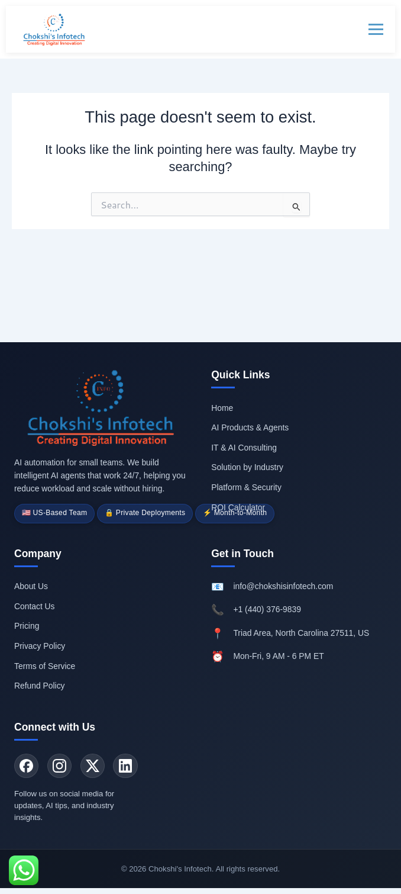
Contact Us (34, 604)
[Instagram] (62, 765)
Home (222, 404)
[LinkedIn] (131, 765)
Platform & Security (246, 483)
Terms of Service (44, 664)
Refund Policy (39, 684)
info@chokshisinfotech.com (283, 585)
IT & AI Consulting (244, 444)
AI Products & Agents (250, 424)
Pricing (26, 624)
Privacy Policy (39, 644)
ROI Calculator (238, 503)
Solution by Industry (247, 463)
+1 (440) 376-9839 (266, 608)
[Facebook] (27, 765)
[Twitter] (96, 765)
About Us (31, 585)
